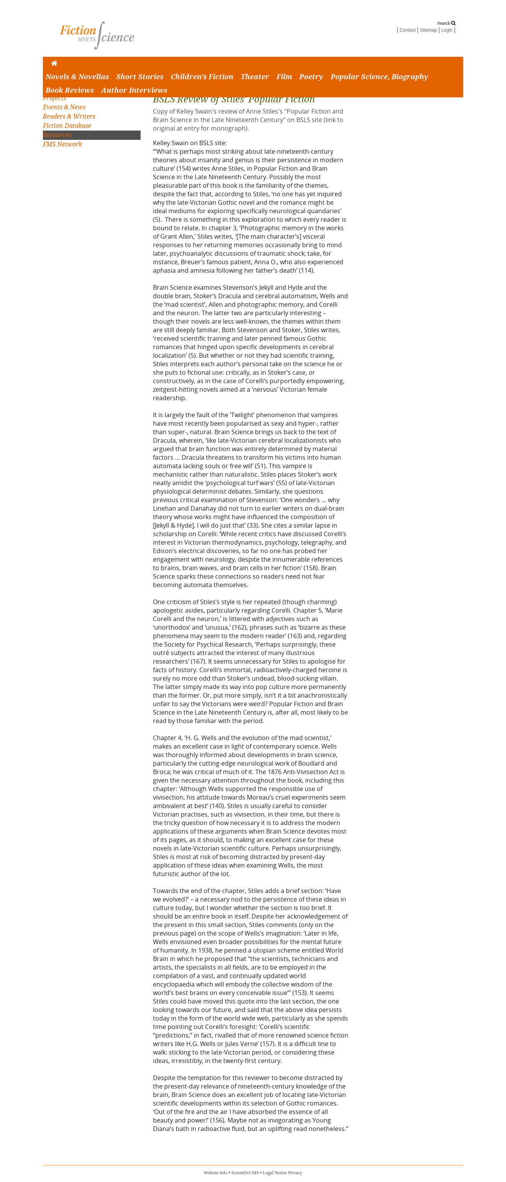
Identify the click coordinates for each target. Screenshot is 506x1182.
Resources (57, 135)
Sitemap (428, 30)
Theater (255, 77)
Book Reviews (70, 91)
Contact (408, 30)
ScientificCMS (245, 1172)
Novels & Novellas (77, 77)
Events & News (64, 107)
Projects (54, 98)
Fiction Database (67, 125)
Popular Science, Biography (379, 77)
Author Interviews (134, 91)
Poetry (311, 77)
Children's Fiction (202, 77)
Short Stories (139, 77)
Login (446, 30)
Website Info (215, 1172)
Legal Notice (275, 1172)
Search (446, 23)
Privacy (295, 1172)
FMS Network (62, 144)
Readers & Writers (69, 116)
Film (284, 77)
